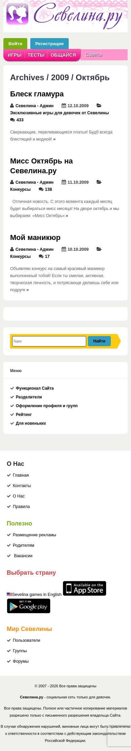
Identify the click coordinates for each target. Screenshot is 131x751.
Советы (94, 54)
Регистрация (49, 43)
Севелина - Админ (34, 105)
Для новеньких (31, 423)
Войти (15, 43)
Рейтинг (24, 414)
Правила (21, 506)
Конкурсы (20, 189)
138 (48, 189)
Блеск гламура (37, 94)
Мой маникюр (35, 237)
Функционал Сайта (35, 388)
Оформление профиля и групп (47, 405)
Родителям (23, 545)
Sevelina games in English (37, 594)
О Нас (19, 496)
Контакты (22, 485)
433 (20, 120)
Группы (20, 651)
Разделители (29, 397)
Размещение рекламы (34, 535)
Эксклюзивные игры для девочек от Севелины (59, 113)
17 (47, 256)
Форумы (21, 661)
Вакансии (23, 555)
